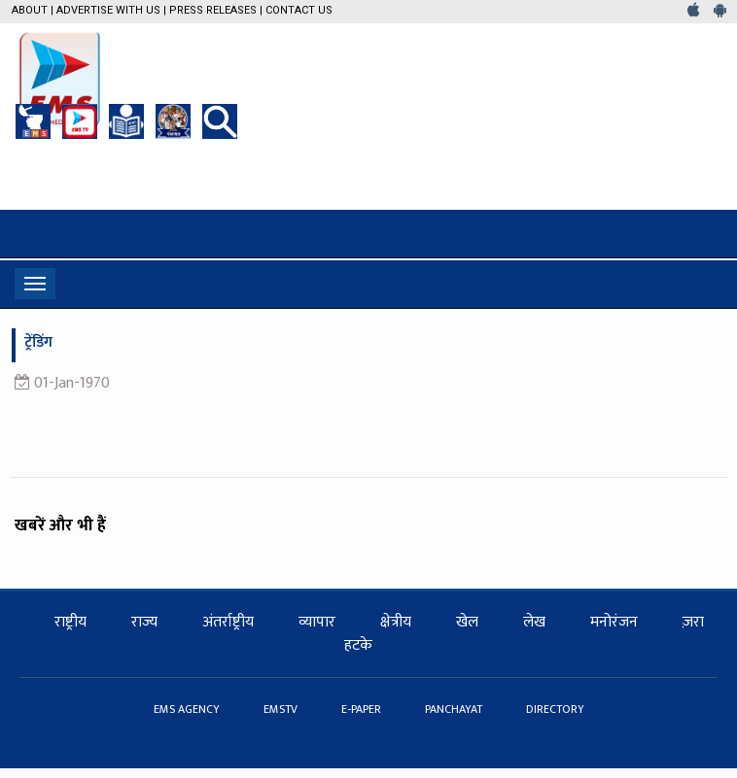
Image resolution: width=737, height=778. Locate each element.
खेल (467, 622)
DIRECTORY (555, 709)
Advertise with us (108, 10)
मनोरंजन (614, 622)
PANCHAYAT (455, 709)
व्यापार (316, 622)
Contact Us (299, 10)
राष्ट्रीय (70, 622)
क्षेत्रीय (395, 622)
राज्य (144, 622)
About (30, 10)
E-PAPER (362, 709)
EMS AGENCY (188, 709)
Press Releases (213, 10)
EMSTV (281, 709)
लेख (534, 622)
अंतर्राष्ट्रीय (228, 622)
